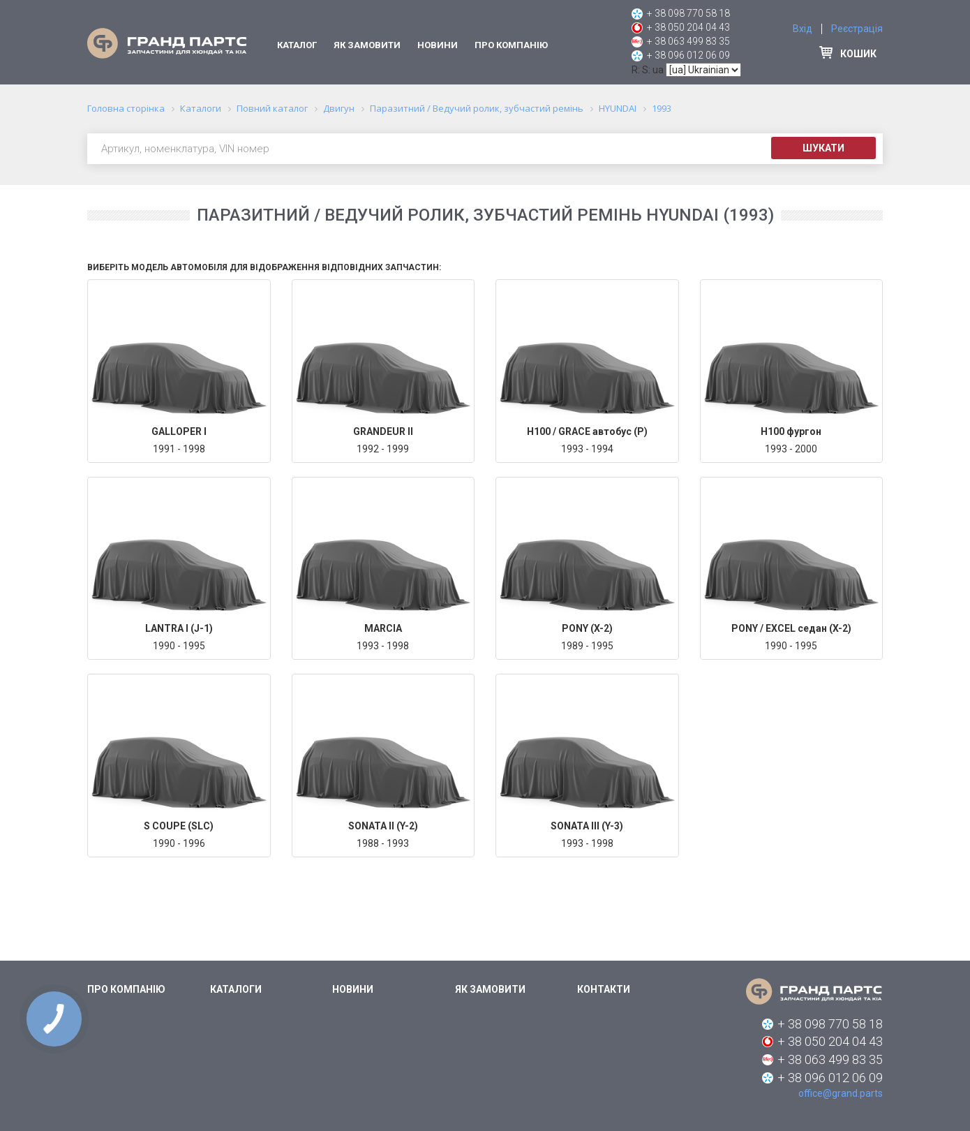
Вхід (802, 28)
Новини (437, 45)
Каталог (297, 45)
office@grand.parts (840, 1093)
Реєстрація (857, 28)
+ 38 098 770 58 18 (688, 13)
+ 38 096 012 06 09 (688, 55)
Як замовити (367, 45)
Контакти (603, 989)
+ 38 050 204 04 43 (688, 27)
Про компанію (511, 45)
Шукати (823, 148)
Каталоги (236, 989)
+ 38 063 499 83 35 (688, 41)
